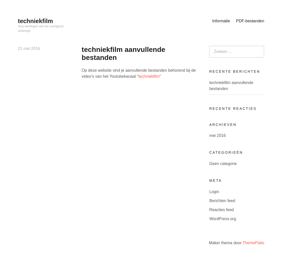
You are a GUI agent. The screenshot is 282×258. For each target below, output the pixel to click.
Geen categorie (223, 163)
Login (214, 192)
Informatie (221, 21)
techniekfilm (35, 21)
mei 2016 (217, 135)
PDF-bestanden (250, 21)
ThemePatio (253, 243)
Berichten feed (222, 201)
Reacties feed (221, 210)
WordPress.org (222, 219)
